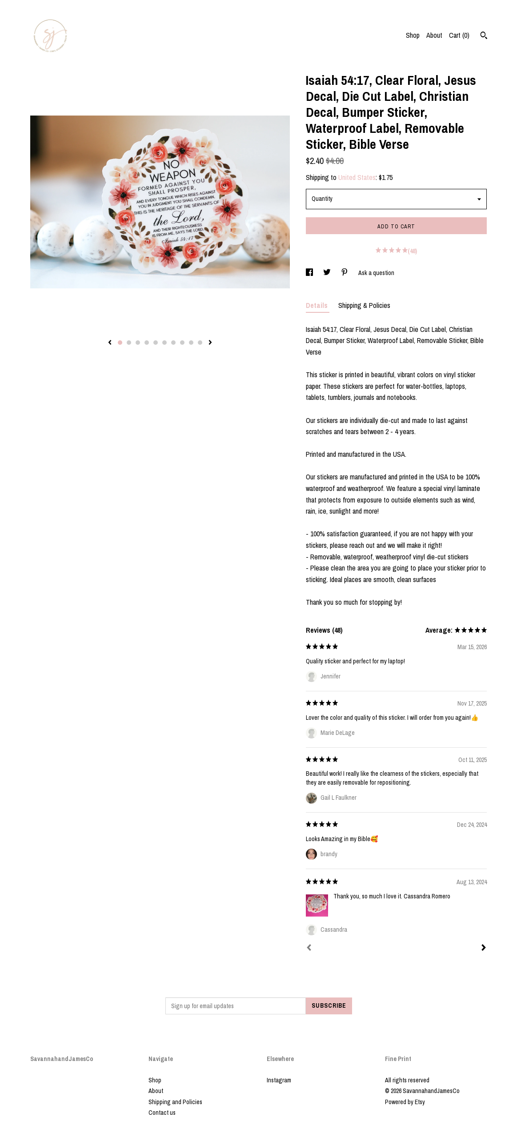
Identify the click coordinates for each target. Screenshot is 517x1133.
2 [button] (129, 342)
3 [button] (138, 342)
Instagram (279, 1080)
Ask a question (376, 273)
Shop (413, 35)
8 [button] (182, 342)
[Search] (484, 36)
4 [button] (146, 342)
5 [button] (155, 342)
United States (357, 177)
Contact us (162, 1113)
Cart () (459, 35)
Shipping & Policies (364, 305)
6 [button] (164, 342)
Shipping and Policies (175, 1102)
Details (317, 305)
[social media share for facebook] (310, 273)
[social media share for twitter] (327, 273)
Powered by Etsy (405, 1102)
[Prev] (309, 948)
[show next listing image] (210, 343)
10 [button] (200, 342)
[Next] (484, 948)
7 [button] (173, 342)
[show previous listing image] (110, 343)
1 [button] (120, 342)
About (434, 35)
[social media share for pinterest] (345, 273)
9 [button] (191, 342)
